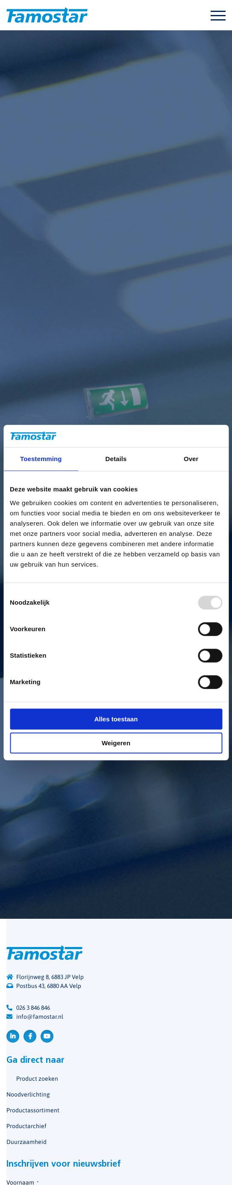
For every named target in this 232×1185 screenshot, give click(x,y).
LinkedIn (12, 1036)
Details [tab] (116, 458)
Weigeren (116, 743)
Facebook (29, 1036)
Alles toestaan (116, 719)
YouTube (47, 1036)
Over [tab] (191, 458)
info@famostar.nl (39, 1016)
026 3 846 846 (33, 1007)
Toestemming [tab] (41, 458)
